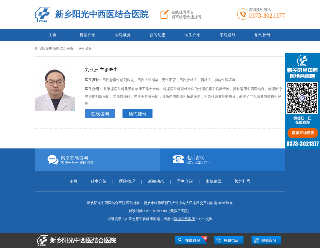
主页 (52, 35)
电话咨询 (228, 160)
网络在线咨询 (104, 160)
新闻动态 (158, 35)
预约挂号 (262, 35)
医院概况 (122, 35)
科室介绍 (88, 35)
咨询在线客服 (184, 219)
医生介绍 (192, 35)
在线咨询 (100, 113)
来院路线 (228, 35)
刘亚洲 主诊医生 (101, 69)
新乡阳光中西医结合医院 (101, 14)
